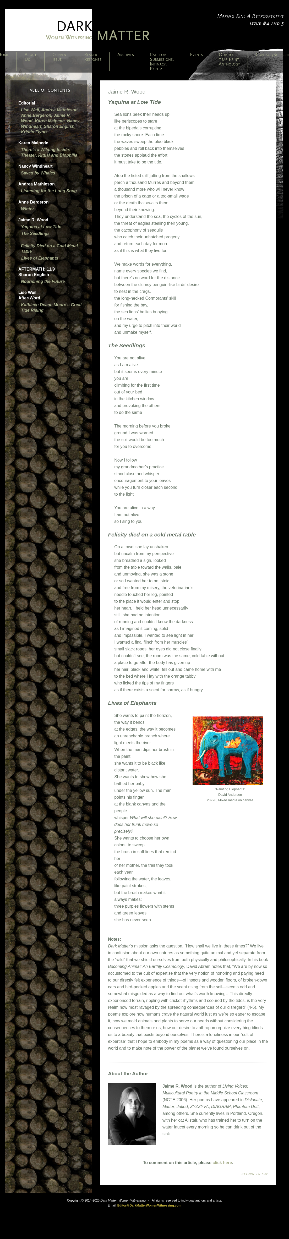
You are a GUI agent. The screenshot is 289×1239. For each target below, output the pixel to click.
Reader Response (92, 57)
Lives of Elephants (39, 258)
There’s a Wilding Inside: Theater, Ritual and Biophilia (49, 152)
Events (196, 54)
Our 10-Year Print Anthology (229, 59)
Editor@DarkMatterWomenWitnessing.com (149, 1205)
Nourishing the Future (43, 281)
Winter (27, 209)
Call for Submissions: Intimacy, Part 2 (162, 61)
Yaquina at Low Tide (41, 226)
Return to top (254, 1173)
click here (222, 1162)
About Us (30, 57)
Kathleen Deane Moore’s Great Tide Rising (51, 308)
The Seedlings (35, 233)
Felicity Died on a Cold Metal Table (49, 249)
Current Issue (60, 57)
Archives (125, 54)
